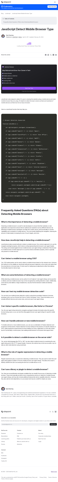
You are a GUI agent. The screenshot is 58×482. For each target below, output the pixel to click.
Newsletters (4, 436)
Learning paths (5, 438)
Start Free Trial (29, 88)
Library (3, 441)
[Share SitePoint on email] (56, 55)
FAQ (18, 436)
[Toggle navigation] (55, 2)
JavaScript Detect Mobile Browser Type (22, 13)
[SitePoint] (6, 2)
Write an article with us (23, 441)
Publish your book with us (24, 438)
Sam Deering (9, 35)
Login (39, 441)
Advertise (19, 444)
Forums (3, 444)
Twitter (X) (4, 461)
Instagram (3, 458)
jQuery (20, 37)
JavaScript (7, 13)
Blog (2, 13)
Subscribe (53, 424)
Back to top (54, 471)
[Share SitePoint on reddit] (48, 55)
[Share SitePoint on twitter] (51, 55)
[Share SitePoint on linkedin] (53, 55)
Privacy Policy (31, 477)
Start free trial (52, 6)
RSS (2, 453)
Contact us (20, 433)
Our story (40, 433)
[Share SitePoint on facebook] (46, 55)
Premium (3, 433)
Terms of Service (5, 478)
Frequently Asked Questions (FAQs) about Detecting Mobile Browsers (20, 22)
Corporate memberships (44, 436)
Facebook (3, 455)
